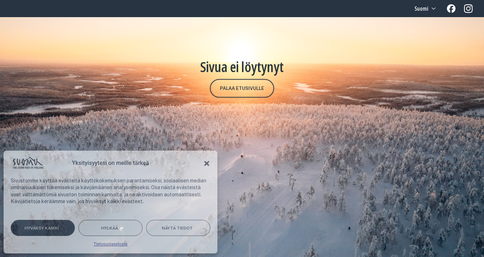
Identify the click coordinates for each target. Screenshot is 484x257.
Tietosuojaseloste (111, 244)
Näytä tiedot (177, 228)
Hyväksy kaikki (42, 228)
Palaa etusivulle (242, 88)
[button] (206, 163)
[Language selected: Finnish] (424, 8)
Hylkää (109, 228)
